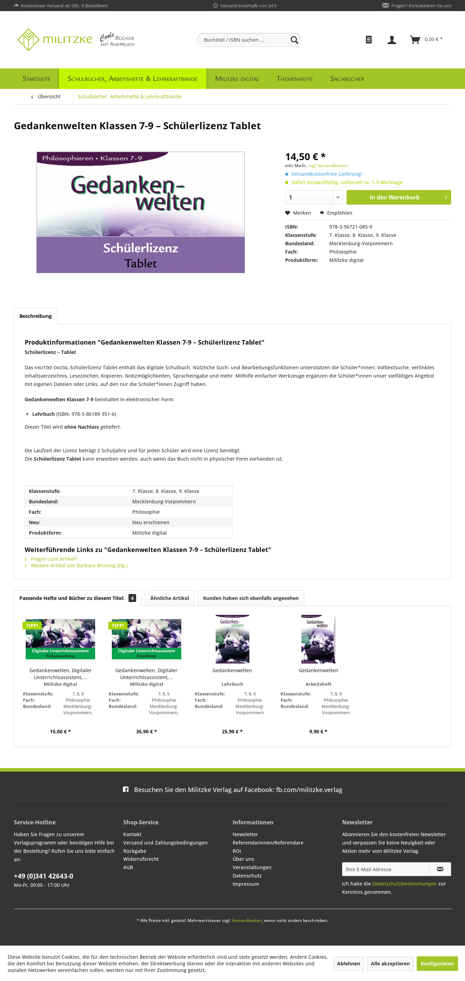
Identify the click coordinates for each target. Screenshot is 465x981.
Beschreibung (35, 316)
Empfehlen (336, 212)
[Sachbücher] (347, 78)
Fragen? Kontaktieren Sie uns (421, 5)
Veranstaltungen (252, 867)
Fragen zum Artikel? (51, 558)
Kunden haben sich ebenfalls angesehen (251, 598)
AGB (128, 867)
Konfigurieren (437, 963)
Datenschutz (247, 875)
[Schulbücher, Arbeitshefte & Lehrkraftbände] (132, 78)
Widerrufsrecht (141, 859)
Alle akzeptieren (390, 963)
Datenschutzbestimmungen (404, 883)
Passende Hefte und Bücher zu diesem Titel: (77, 598)
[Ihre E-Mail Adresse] (386, 869)
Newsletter (245, 834)
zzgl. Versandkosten (328, 165)
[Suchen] (294, 40)
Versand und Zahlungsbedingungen (165, 842)
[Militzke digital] (237, 78)
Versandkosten (247, 920)
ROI (237, 851)
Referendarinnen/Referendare (268, 842)
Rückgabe (134, 851)
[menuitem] (249, 40)
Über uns (243, 859)
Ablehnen (348, 963)
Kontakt (132, 834)
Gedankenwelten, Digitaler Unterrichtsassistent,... (61, 674)
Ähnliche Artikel (169, 598)
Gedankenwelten (232, 670)
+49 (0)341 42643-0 (43, 876)
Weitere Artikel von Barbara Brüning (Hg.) (76, 565)
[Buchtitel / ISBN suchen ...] (249, 40)
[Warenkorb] (426, 40)
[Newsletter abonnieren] (440, 869)
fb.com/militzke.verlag (232, 789)
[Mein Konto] (393, 40)
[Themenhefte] (295, 78)
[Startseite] (36, 78)
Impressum (246, 884)
